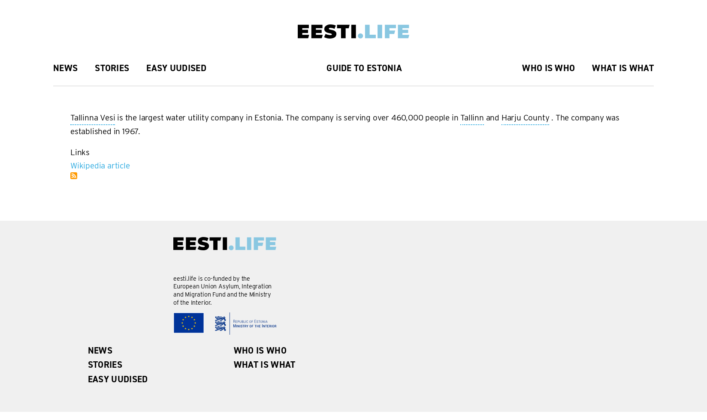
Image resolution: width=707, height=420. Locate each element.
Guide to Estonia (364, 68)
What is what (623, 68)
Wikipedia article (100, 166)
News (65, 68)
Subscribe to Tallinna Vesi (73, 175)
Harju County (526, 118)
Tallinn (472, 118)
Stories (112, 68)
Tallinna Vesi (92, 118)
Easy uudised (176, 68)
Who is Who (548, 68)
